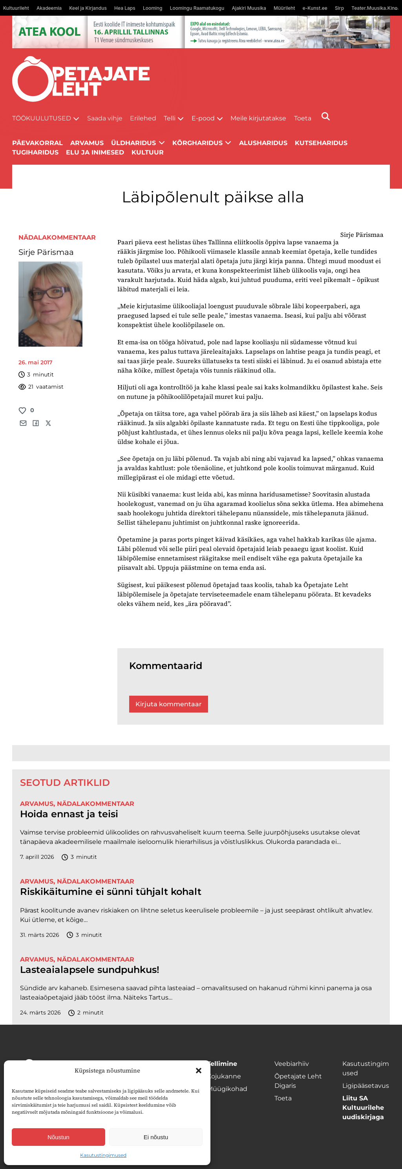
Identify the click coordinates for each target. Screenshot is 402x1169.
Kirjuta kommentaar (168, 704)
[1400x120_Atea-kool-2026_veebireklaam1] (201, 32)
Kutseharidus (321, 143)
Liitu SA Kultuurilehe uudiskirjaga (363, 1107)
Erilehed (143, 118)
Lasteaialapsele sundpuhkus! (89, 969)
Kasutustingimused (103, 1155)
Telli (169, 118)
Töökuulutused (41, 118)
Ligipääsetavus (365, 1085)
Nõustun (58, 1137)
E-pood (203, 118)
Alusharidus (263, 143)
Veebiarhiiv (291, 1063)
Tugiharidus (35, 152)
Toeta (302, 118)
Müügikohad (227, 1089)
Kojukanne (224, 1076)
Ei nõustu (156, 1137)
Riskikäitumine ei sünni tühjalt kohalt (110, 891)
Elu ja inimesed (95, 152)
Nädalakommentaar (57, 237)
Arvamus (87, 143)
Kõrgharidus (197, 143)
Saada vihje (104, 118)
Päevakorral (37, 143)
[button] (199, 1070)
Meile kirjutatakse (258, 118)
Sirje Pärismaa (46, 252)
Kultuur (148, 152)
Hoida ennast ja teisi (69, 814)
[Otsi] (326, 116)
